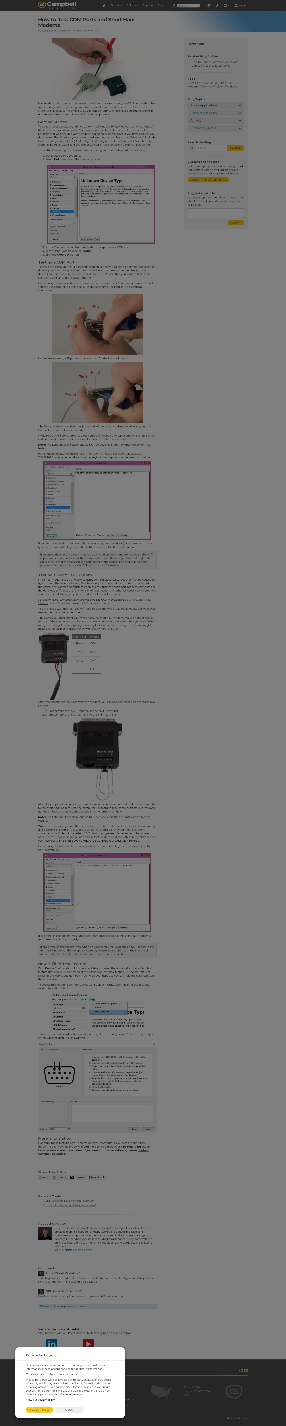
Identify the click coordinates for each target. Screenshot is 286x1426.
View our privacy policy (40, 1399)
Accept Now (40, 1409)
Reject (69, 1409)
